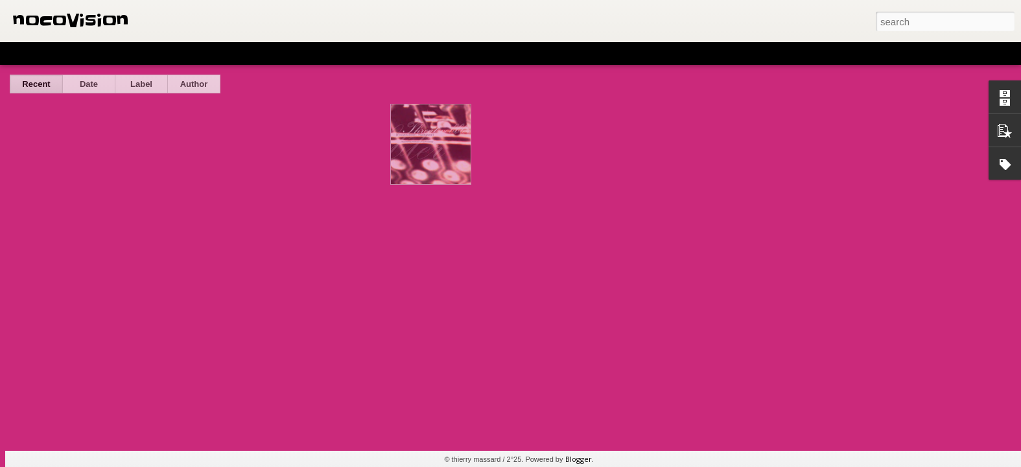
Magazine (106, 53)
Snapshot (232, 53)
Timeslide (279, 53)
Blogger (578, 459)
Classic (21, 53)
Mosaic (148, 53)
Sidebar (188, 53)
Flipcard (61, 53)
